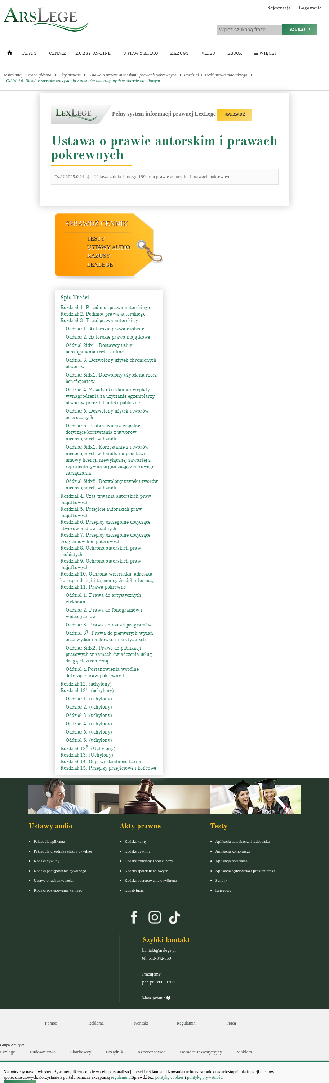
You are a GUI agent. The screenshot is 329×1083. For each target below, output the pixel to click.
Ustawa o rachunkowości (54, 880)
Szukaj (299, 29)
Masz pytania (156, 997)
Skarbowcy (81, 1052)
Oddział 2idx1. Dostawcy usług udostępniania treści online (99, 348)
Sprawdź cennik (96, 224)
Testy (29, 53)
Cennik (57, 53)
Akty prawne (70, 75)
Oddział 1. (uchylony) (89, 699)
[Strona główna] (9, 54)
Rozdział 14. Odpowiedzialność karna (100, 761)
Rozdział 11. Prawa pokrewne (93, 587)
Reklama (96, 1023)
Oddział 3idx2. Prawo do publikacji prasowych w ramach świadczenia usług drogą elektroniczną (109, 654)
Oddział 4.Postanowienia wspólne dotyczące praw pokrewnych (102, 672)
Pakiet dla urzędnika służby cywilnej (63, 851)
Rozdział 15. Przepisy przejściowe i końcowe (108, 768)
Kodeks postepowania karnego (58, 890)
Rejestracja (279, 8)
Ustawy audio (140, 53)
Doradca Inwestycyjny (201, 1052)
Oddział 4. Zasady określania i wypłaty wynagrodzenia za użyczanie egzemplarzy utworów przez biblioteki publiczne (110, 396)
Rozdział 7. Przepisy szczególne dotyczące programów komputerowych (105, 538)
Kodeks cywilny (47, 861)
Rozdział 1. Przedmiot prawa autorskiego (105, 307)
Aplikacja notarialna (231, 861)
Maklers (244, 1052)
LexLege (100, 264)
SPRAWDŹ (234, 114)
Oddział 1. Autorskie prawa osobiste (105, 329)
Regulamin (186, 1023)
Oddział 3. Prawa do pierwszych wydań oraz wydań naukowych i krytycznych (109, 636)
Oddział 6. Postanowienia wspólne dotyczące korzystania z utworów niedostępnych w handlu (103, 432)
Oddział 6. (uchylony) (89, 740)
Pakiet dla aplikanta (49, 841)
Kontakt (141, 1023)
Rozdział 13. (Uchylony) (86, 755)
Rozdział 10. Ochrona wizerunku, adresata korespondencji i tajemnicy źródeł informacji (108, 577)
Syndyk (221, 880)
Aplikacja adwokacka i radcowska (242, 841)
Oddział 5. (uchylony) (89, 732)
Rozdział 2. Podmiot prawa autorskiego (103, 314)
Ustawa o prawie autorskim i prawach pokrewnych (132, 75)
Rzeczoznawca (151, 1052)
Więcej (265, 53)
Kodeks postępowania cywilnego (60, 870)
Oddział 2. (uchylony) (89, 707)
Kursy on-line (93, 53)
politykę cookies (169, 1077)
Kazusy (179, 53)
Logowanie (310, 8)
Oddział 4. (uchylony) (89, 724)
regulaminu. (121, 1077)
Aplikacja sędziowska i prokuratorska (245, 870)
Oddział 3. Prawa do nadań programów (109, 625)
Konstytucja (134, 890)
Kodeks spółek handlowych (147, 870)
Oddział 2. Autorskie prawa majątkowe (108, 337)
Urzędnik (114, 1052)
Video (208, 53)
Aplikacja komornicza (232, 851)
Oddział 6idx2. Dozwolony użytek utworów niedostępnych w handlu (112, 484)
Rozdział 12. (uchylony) (86, 684)
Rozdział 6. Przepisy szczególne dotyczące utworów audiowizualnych (105, 525)
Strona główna (39, 75)
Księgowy (223, 890)
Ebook (234, 53)
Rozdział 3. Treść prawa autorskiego (215, 75)
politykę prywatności (205, 1077)
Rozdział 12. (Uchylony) (87, 748)
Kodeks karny (136, 841)
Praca (231, 1023)
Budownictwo (43, 1052)
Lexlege (7, 1052)
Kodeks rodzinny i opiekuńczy (149, 861)
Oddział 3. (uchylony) (89, 715)
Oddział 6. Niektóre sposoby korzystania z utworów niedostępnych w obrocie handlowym (83, 80)
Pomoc (51, 1023)
